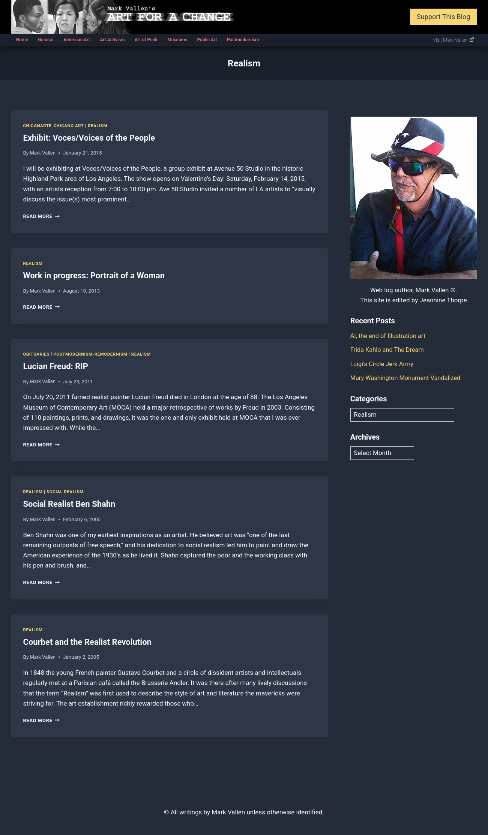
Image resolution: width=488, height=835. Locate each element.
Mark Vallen (43, 153)
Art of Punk (146, 39)
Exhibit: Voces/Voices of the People (89, 138)
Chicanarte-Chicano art (55, 125)
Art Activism (112, 39)
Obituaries (37, 354)
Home (22, 39)
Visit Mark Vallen (453, 40)
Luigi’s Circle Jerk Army (383, 364)
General (45, 39)
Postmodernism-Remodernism (92, 354)
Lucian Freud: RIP (55, 366)
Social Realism (66, 491)
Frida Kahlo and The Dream (388, 349)
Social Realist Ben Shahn (69, 504)
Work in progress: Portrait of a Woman (94, 275)
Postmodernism (243, 39)
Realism (100, 125)
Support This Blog (443, 17)
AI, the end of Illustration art (389, 335)
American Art (76, 39)
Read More (42, 216)
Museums (177, 39)
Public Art (207, 39)
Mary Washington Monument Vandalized (407, 377)
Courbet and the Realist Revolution (87, 641)
